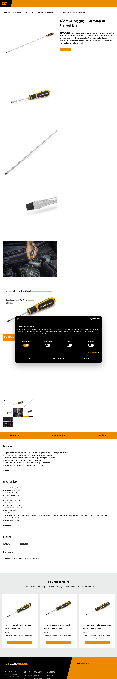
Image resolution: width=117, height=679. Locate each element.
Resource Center (51, 675)
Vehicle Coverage (28, 675)
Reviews (102, 435)
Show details (92, 352)
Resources (23, 544)
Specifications (59, 435)
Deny (30, 358)
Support (27, 672)
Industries (36, 675)
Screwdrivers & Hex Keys (44, 12)
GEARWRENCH (8, 12)
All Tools (20, 12)
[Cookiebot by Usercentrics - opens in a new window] (91, 319)
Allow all (87, 358)
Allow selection (58, 358)
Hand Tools (29, 12)
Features (14, 435)
